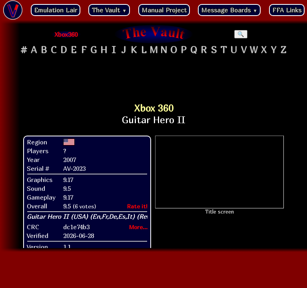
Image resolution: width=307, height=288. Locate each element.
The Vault (109, 10)
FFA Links (286, 10)
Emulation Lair (55, 10)
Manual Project (164, 10)
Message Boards (229, 10)
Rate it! (137, 206)
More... (138, 227)
